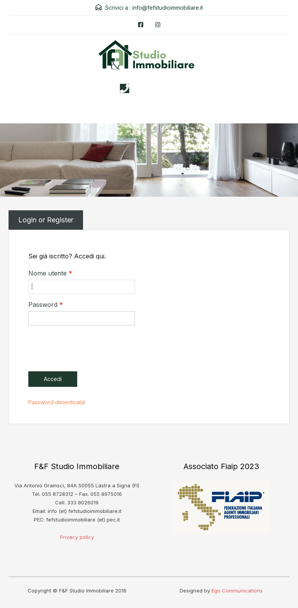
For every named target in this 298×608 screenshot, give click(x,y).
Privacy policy (77, 537)
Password (45, 304)
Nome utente (50, 273)
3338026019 (156, 88)
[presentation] (87, 346)
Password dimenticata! (56, 402)
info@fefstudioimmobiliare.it (167, 7)
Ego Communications (237, 590)
